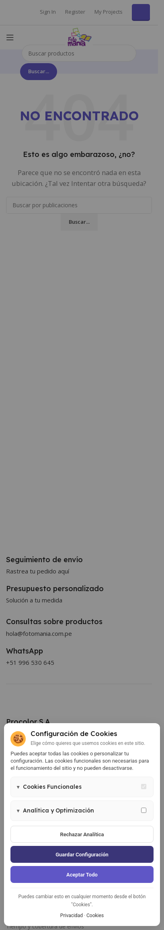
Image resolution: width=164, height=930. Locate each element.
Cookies (95, 915)
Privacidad (71, 915)
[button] (82, 787)
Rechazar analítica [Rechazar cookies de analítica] (82, 834)
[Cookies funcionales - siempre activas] (143, 786)
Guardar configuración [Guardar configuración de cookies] (82, 855)
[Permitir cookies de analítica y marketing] (143, 810)
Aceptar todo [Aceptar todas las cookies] (82, 875)
